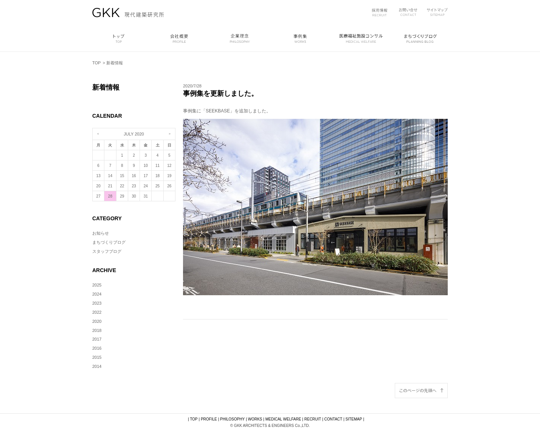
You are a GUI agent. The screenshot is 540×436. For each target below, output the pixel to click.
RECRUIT (312, 419)
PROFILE (209, 419)
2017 (96, 339)
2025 (96, 285)
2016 (96, 348)
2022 (96, 312)
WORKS (255, 419)
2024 (96, 294)
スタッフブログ (106, 251)
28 (110, 196)
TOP (96, 63)
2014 (96, 366)
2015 (96, 357)
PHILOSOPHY (232, 419)
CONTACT (333, 419)
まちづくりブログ (109, 242)
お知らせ (100, 233)
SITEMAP (354, 419)
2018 (96, 330)
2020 (96, 321)
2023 (96, 303)
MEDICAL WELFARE (283, 419)
